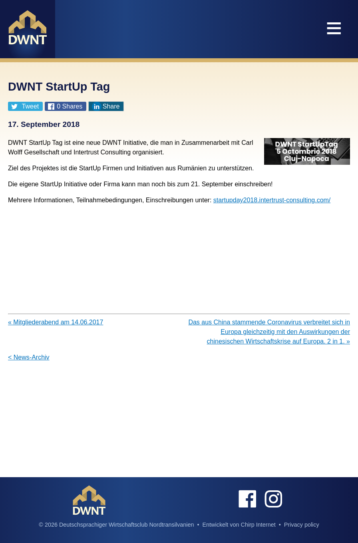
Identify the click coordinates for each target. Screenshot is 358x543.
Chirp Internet (258, 524)
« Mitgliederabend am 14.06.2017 (55, 322)
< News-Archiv (29, 357)
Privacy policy (301, 524)
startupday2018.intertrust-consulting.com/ (271, 200)
